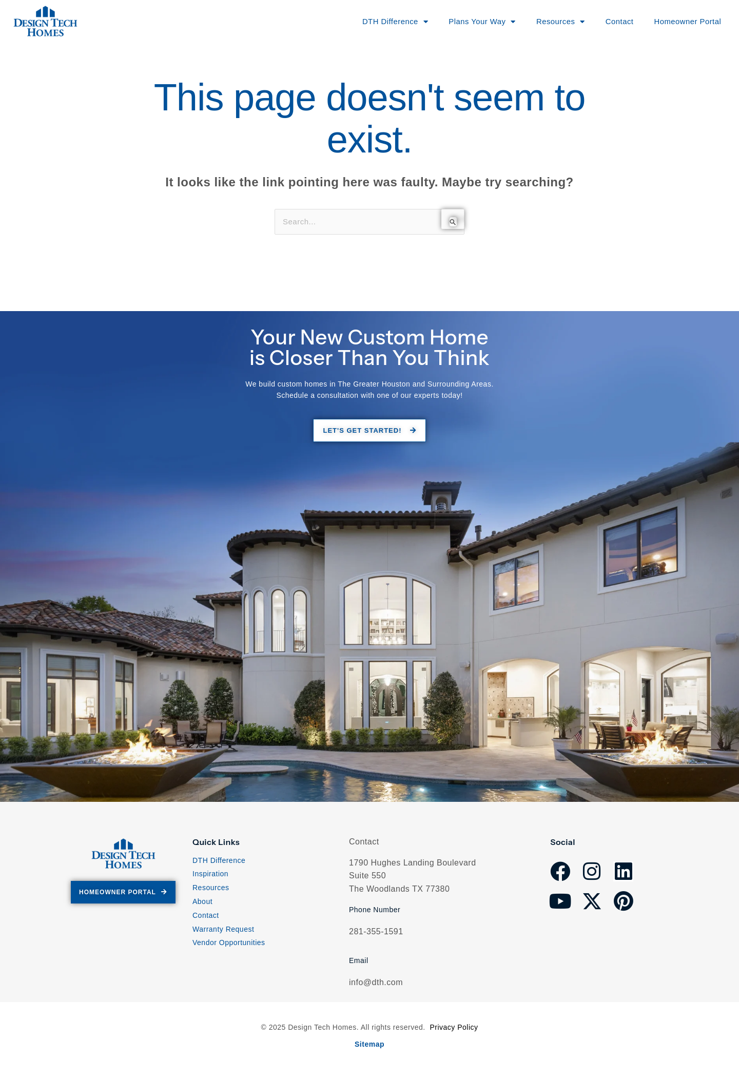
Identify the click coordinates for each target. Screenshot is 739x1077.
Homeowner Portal (682, 21)
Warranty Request (223, 931)
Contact (610, 21)
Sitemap (369, 1045)
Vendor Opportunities (228, 944)
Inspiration (210, 876)
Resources (210, 890)
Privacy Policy (454, 1029)
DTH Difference (218, 862)
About (202, 903)
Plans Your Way (466, 21)
